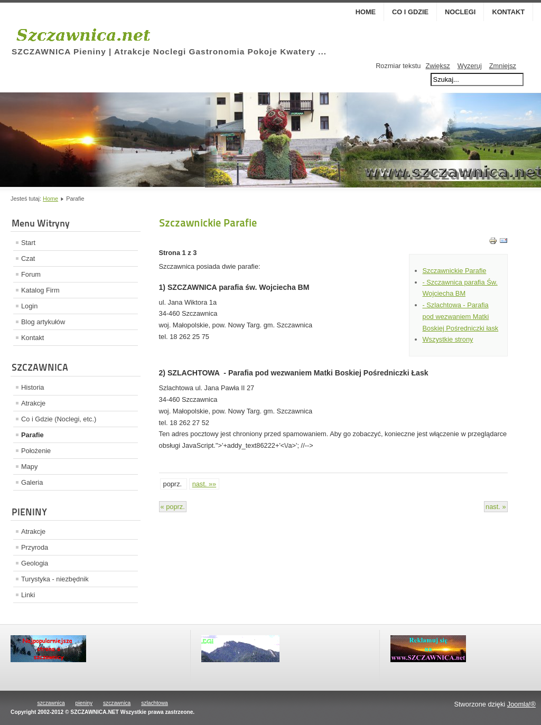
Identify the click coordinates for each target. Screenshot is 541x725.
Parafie (32, 435)
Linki (28, 595)
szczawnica (50, 703)
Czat (28, 258)
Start (28, 243)
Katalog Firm (40, 290)
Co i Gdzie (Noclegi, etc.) (58, 419)
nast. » (496, 507)
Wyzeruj (470, 66)
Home (366, 12)
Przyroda (34, 547)
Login (29, 306)
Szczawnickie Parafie (455, 271)
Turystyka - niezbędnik (55, 579)
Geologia (34, 563)
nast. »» (204, 484)
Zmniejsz (502, 66)
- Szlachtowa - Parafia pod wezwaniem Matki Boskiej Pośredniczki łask (461, 316)
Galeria (32, 482)
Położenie (36, 451)
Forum (31, 274)
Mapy (29, 466)
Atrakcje (33, 403)
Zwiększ (437, 66)
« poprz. (173, 507)
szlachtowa (154, 703)
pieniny (84, 703)
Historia (32, 387)
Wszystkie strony (448, 339)
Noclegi (460, 12)
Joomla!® (521, 704)
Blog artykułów (43, 322)
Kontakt (508, 12)
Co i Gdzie (410, 12)
